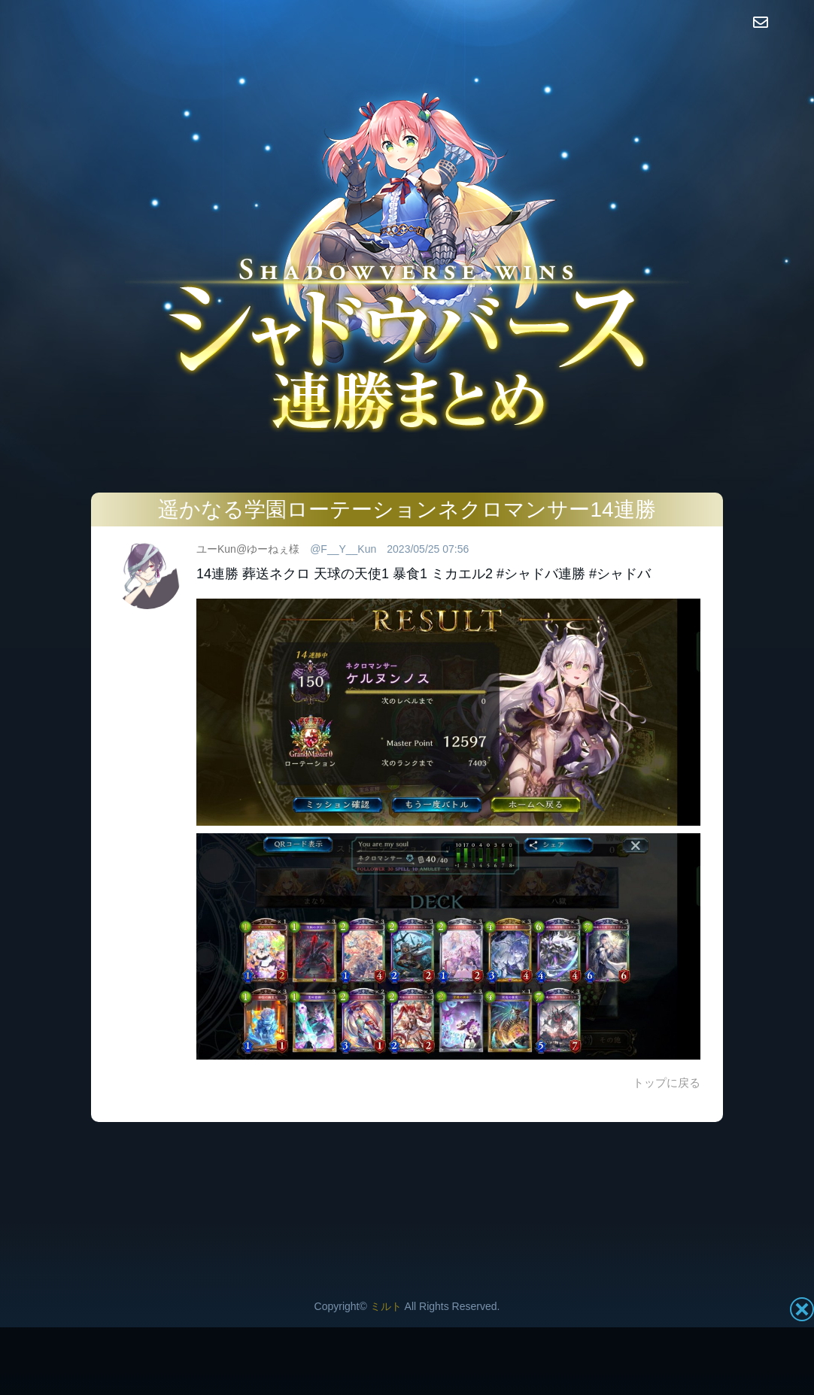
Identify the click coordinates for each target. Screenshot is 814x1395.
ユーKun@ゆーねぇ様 (247, 549)
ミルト (386, 1306)
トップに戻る (666, 1082)
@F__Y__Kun (343, 549)
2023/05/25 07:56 (428, 549)
